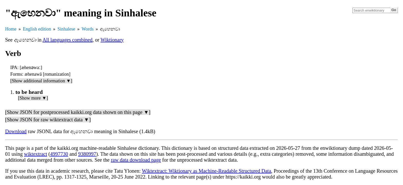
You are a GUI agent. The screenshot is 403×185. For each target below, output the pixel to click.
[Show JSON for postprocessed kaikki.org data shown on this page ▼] (77, 112)
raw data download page (136, 160)
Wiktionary (112, 40)
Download (15, 131)
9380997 (87, 154)
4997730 (59, 154)
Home (10, 29)
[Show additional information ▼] (41, 80)
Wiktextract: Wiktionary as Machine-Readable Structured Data (206, 171)
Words (88, 29)
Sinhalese (66, 29)
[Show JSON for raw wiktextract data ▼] (48, 119)
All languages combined (67, 40)
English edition (37, 29)
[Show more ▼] (33, 98)
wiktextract (35, 154)
